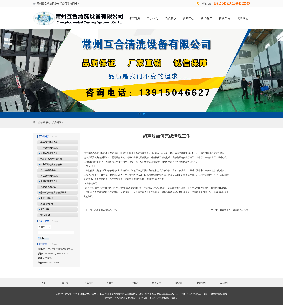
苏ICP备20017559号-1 (168, 298)
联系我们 (242, 18)
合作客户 (206, 18)
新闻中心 (188, 18)
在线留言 (224, 18)
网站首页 (134, 18)
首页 (44, 283)
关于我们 (152, 18)
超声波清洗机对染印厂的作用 (234, 210)
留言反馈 (156, 283)
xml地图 (224, 283)
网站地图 (201, 283)
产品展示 (170, 18)
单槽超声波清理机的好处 (106, 210)
